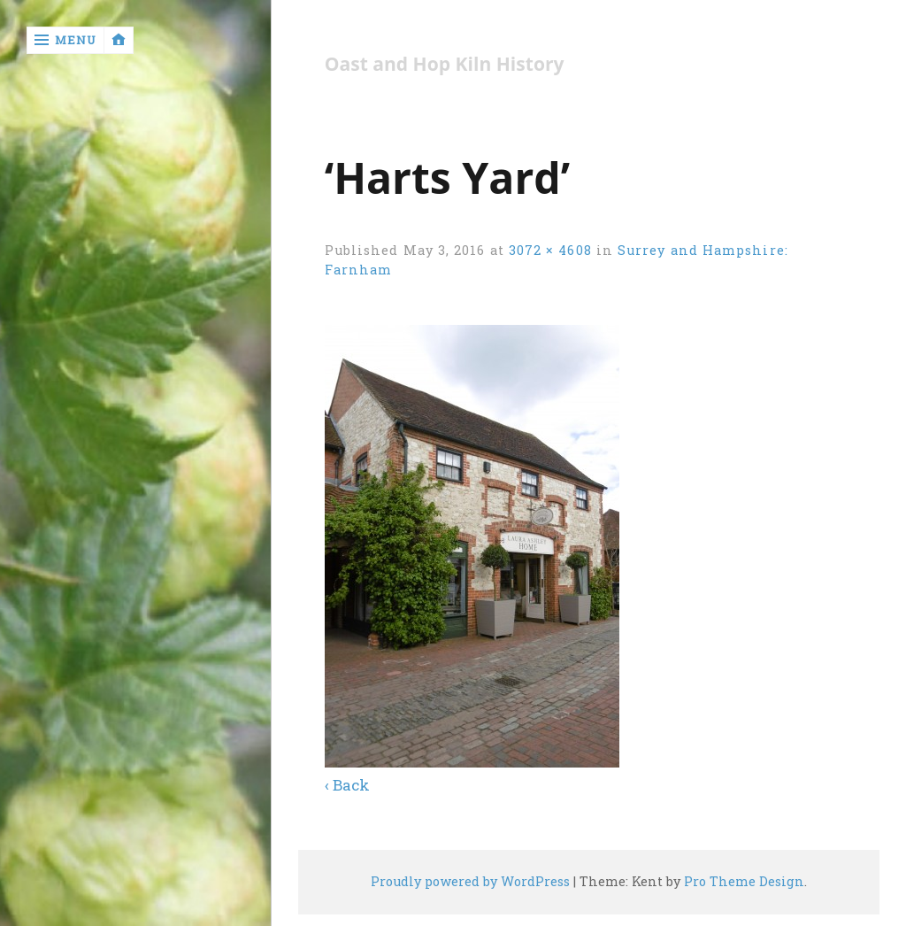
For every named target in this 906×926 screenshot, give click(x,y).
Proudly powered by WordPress (470, 881)
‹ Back (347, 785)
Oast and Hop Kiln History (444, 64)
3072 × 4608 (550, 250)
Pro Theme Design (744, 881)
